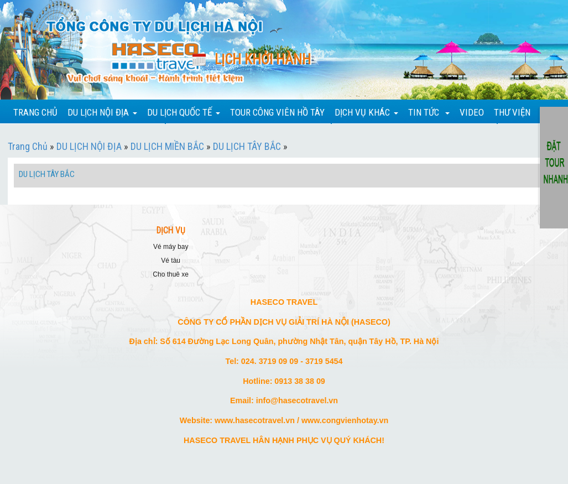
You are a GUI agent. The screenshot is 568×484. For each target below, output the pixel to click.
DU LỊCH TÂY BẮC (247, 146)
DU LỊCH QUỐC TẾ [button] (183, 112)
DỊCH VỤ (171, 231)
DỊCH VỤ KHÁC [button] (366, 112)
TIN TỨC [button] (429, 112)
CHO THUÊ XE (171, 274)
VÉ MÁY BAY (170, 247)
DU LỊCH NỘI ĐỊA (89, 146)
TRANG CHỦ (35, 112)
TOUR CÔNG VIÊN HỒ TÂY (277, 112)
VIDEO (472, 112)
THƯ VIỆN (512, 112)
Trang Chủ (28, 146)
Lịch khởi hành (263, 59)
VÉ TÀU (170, 260)
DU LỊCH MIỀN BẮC (167, 146)
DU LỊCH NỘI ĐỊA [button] (102, 112)
